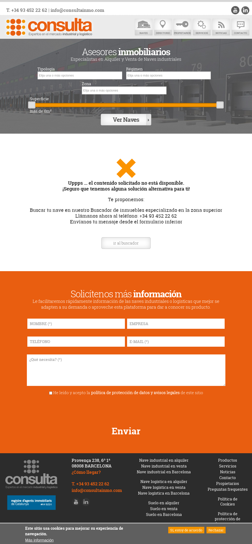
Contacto (240, 27)
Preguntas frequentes (228, 489)
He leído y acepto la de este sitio (128, 392)
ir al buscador (126, 242)
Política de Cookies (227, 501)
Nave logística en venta (163, 487)
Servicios (201, 27)
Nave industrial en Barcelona (164, 472)
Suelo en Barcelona (164, 514)
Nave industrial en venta (164, 466)
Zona (86, 83)
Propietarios (182, 27)
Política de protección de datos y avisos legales (228, 521)
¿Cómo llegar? (86, 472)
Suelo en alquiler (163, 503)
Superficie (39, 98)
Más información (39, 540)
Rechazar (216, 530)
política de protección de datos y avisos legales (135, 392)
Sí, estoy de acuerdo (186, 530)
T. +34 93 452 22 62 (26, 10)
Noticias (221, 27)
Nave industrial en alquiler (164, 460)
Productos (227, 460)
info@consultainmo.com (77, 10)
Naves (143, 27)
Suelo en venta (163, 508)
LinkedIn (245, 10)
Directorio (163, 27)
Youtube (235, 10)
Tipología (46, 69)
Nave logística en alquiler (163, 481)
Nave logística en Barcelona (164, 493)
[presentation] (126, 408)
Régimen (134, 69)
